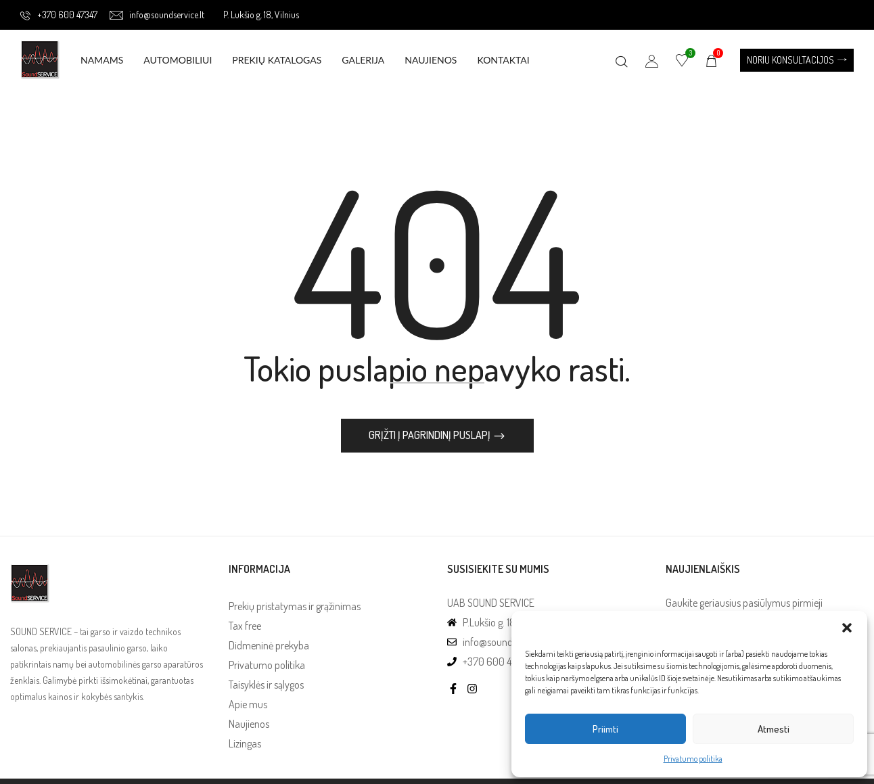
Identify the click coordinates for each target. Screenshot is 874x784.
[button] (847, 628)
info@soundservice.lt (157, 14)
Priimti (605, 728)
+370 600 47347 (58, 14)
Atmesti (773, 728)
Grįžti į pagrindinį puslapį (430, 437)
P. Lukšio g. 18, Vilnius (261, 14)
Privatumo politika (693, 759)
